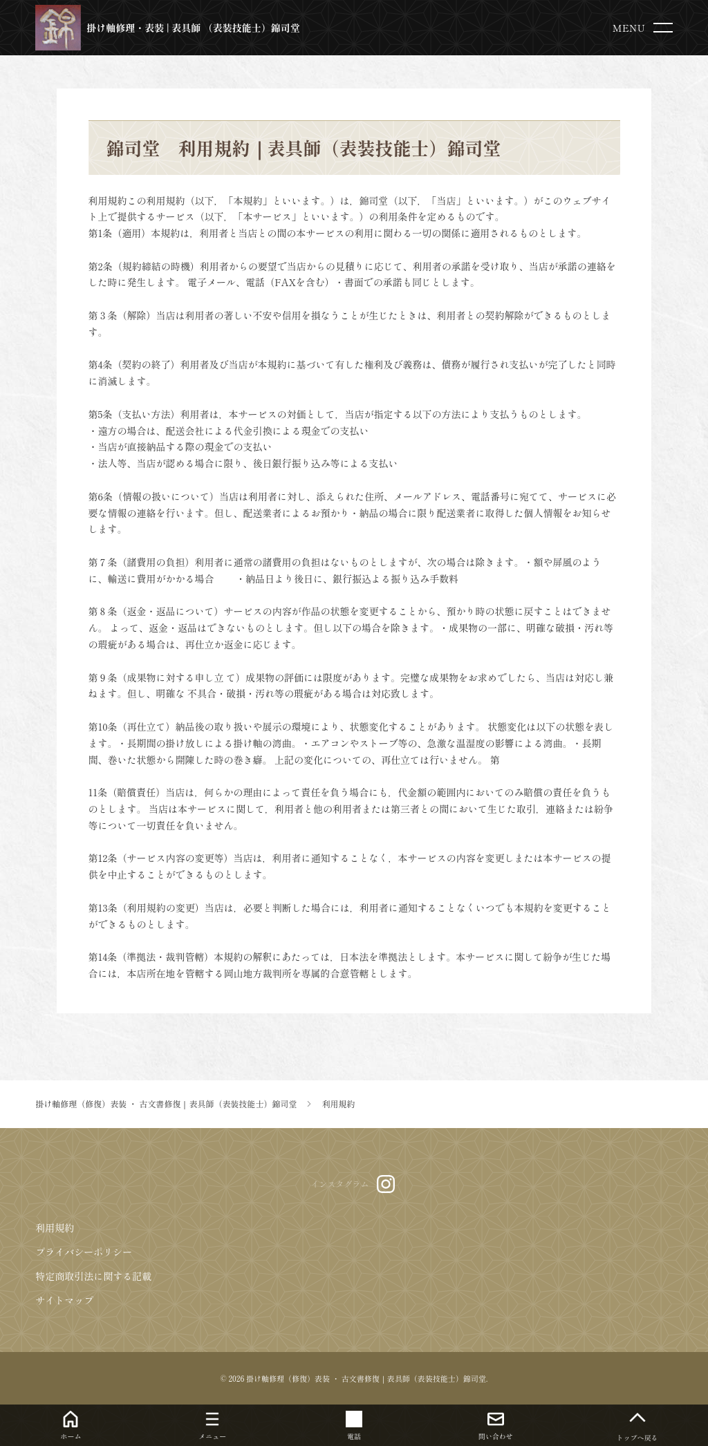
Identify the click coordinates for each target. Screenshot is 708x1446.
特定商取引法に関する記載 (93, 1276)
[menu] (645, 27)
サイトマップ (64, 1300)
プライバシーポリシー (83, 1252)
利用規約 (54, 1227)
